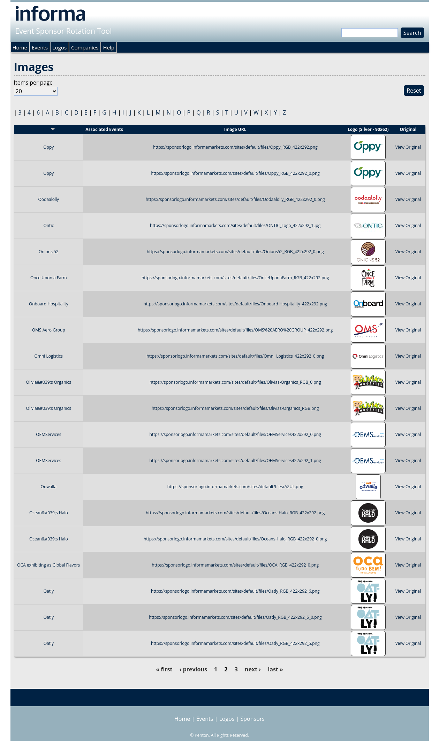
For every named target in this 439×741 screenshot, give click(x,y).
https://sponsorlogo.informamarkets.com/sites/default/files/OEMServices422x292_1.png (235, 460)
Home (20, 47)
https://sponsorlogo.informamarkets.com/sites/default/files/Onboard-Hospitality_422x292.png (235, 304)
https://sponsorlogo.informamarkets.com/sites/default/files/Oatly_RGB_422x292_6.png (235, 591)
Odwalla (48, 487)
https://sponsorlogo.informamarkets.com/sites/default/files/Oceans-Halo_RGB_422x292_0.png (235, 539)
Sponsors (253, 719)
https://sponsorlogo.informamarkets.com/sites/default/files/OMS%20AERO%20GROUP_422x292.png (235, 330)
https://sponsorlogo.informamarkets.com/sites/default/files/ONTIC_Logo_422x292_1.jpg (235, 225)
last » (275, 669)
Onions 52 (49, 252)
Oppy (48, 147)
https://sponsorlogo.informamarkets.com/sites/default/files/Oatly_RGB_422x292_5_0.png (235, 617)
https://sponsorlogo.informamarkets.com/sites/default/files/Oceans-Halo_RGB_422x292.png (235, 513)
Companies (84, 47)
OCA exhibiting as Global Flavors (48, 565)
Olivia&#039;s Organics (48, 382)
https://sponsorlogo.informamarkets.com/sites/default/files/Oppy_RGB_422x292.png (235, 147)
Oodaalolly (48, 199)
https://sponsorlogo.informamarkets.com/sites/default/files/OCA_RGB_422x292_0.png (235, 565)
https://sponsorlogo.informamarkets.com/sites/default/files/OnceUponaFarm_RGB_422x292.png (235, 278)
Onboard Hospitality (48, 304)
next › (253, 669)
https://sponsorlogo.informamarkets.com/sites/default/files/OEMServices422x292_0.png (235, 434)
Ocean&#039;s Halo (48, 513)
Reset (414, 90)
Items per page (33, 82)
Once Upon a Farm (48, 278)
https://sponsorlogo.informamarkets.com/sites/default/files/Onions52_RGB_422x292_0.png (235, 252)
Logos (59, 47)
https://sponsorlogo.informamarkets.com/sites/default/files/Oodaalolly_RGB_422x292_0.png (235, 199)
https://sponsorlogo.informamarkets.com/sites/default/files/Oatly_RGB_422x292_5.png (235, 643)
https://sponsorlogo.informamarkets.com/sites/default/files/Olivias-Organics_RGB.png (235, 408)
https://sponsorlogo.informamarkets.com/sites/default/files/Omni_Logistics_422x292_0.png (235, 356)
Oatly (49, 591)
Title (48, 129)
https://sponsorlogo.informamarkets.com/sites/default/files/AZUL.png (235, 487)
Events (40, 47)
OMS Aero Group (48, 330)
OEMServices (48, 434)
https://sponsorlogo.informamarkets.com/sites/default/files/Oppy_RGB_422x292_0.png (235, 173)
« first (164, 669)
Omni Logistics (49, 356)
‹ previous (193, 669)
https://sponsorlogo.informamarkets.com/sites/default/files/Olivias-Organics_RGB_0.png (235, 382)
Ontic (48, 225)
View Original (408, 147)
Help (108, 47)
